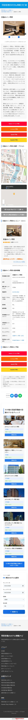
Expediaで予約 (14, 140)
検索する (15, 612)
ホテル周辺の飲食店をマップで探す (14, 214)
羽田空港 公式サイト (6, 680)
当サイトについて (6, 668)
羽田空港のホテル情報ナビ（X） (10, 701)
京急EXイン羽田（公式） (18, 335)
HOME (3, 651)
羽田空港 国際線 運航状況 (8, 685)
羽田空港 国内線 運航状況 (8, 682)
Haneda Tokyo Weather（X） (9, 704)
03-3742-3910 (15, 292)
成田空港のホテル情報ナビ (8, 692)
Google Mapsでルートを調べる (14, 209)
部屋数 (4, 596)
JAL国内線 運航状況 (6, 687)
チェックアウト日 (7, 589)
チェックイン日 (6, 582)
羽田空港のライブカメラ (7, 666)
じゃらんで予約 (14, 129)
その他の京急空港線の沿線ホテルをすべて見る (14, 564)
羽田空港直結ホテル (6, 653)
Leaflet (13, 182)
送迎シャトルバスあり (7, 656)
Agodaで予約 (14, 134)
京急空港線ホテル (6, 658)
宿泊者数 (5, 603)
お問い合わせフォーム (7, 671)
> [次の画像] (18, 37)
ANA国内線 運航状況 (6, 690)
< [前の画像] (9, 37)
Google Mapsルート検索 (18, 340)
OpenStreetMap (19, 182)
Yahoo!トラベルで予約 (14, 123)
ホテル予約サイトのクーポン (9, 663)
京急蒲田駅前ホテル (6, 661)
